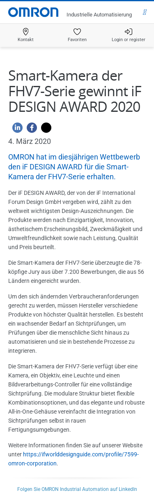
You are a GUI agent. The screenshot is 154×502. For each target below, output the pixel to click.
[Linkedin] (15, 130)
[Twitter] (44, 130)
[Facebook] (30, 130)
